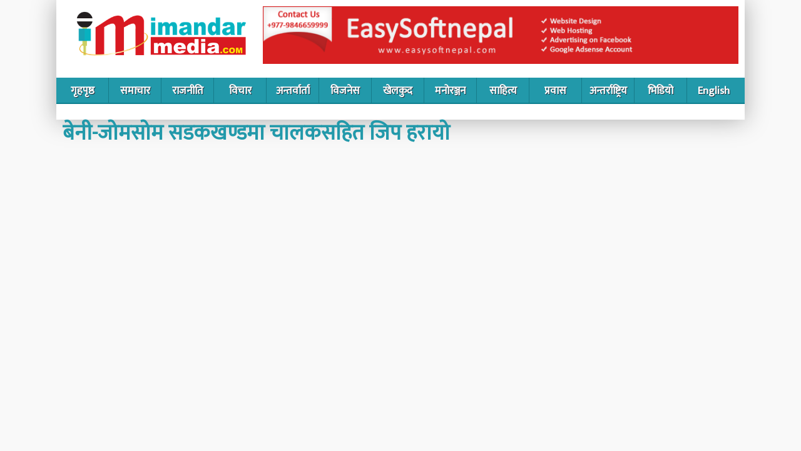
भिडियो (660, 91)
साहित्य (503, 91)
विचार (240, 91)
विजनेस (345, 91)
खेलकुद (397, 91)
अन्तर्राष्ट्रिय (608, 91)
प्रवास (555, 91)
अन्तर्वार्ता (293, 91)
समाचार (135, 91)
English (714, 91)
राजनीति (187, 91)
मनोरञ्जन (450, 91)
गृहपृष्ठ (82, 91)
